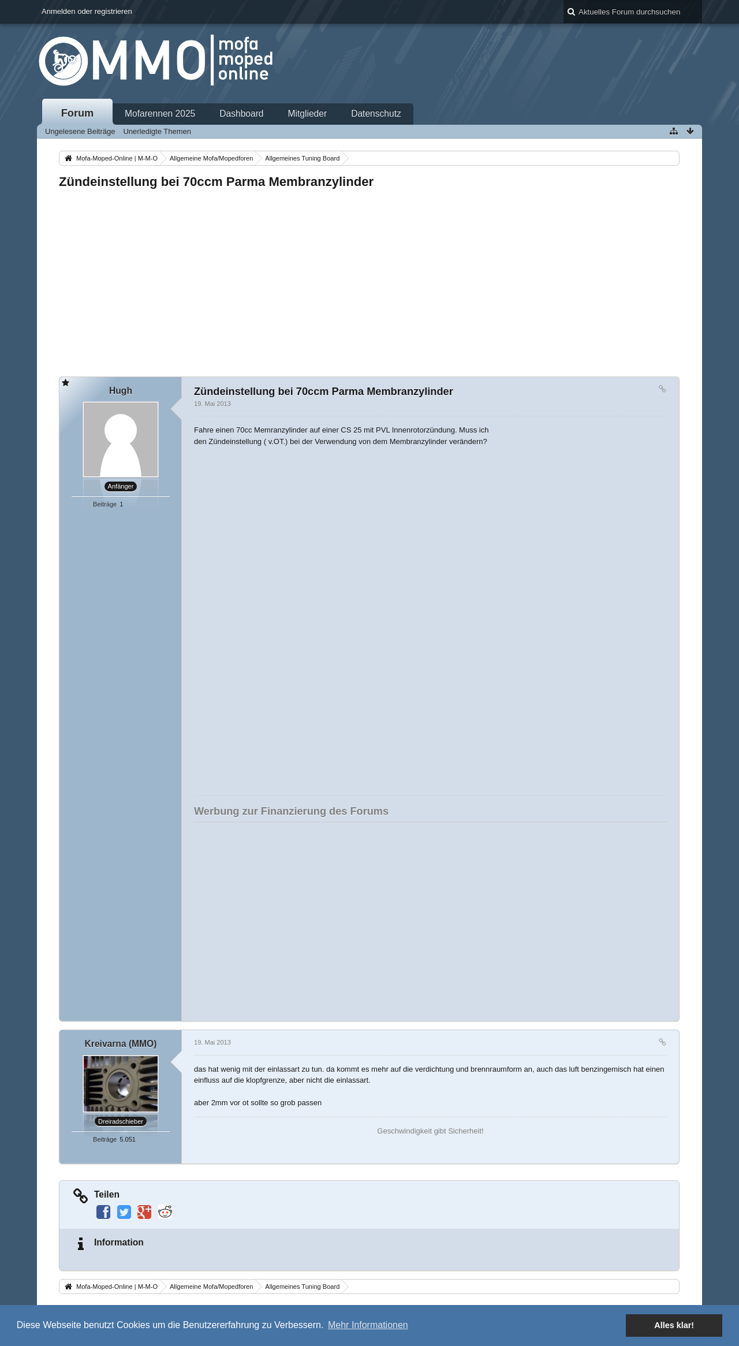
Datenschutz (376, 113)
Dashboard (241, 113)
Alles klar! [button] (674, 1325)
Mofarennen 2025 (160, 113)
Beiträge (105, 504)
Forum (77, 113)
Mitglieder (307, 113)
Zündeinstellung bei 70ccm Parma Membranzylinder (216, 181)
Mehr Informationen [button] (368, 1325)
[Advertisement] (369, 279)
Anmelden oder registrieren (87, 11)
